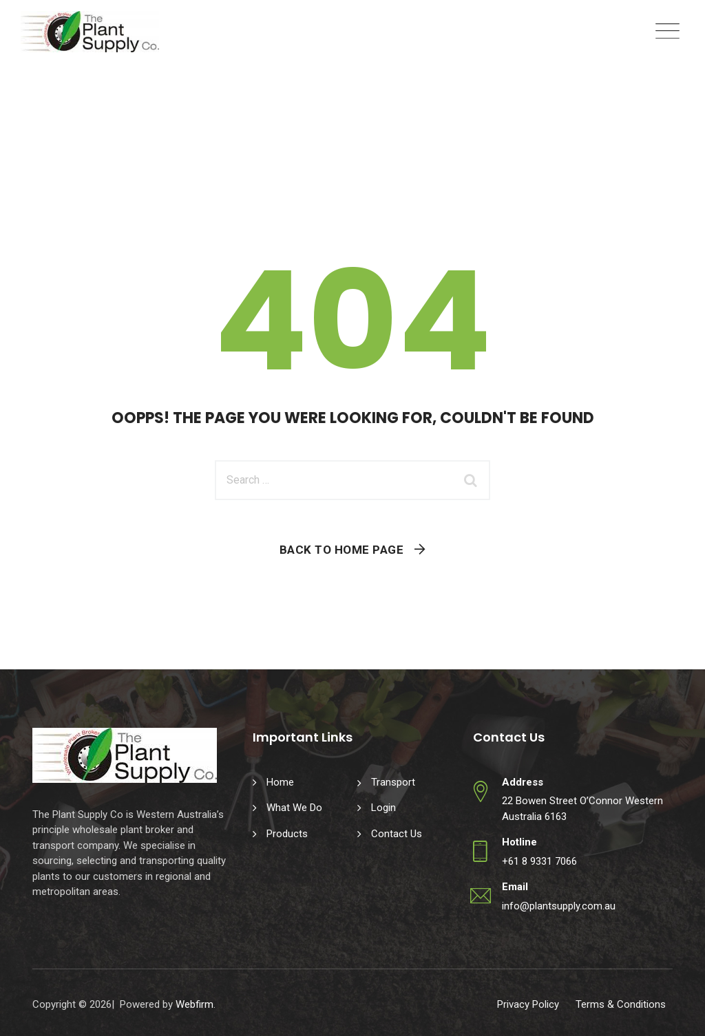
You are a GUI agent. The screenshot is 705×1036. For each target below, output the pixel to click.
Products (287, 834)
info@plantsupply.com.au (558, 906)
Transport (393, 782)
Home (280, 782)
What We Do (294, 807)
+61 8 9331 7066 (539, 861)
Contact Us (396, 834)
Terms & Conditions (621, 1004)
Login (383, 807)
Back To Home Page (342, 550)
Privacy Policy (528, 1004)
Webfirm (194, 1004)
